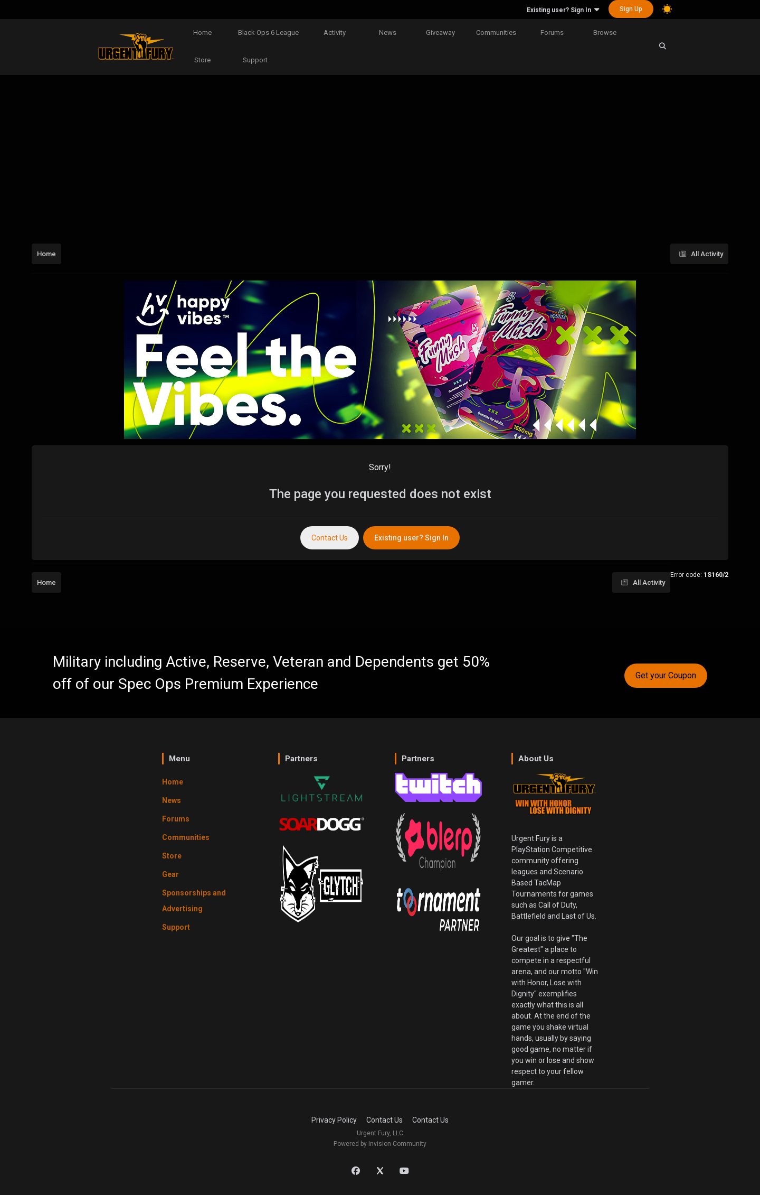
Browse (604, 32)
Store (202, 60)
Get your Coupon (665, 675)
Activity (335, 32)
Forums (552, 32)
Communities (496, 32)
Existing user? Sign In (563, 10)
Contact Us (329, 538)
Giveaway (440, 32)
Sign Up (631, 9)
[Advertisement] (380, 155)
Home (202, 32)
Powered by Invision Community (380, 1143)
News (387, 32)
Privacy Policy (334, 1120)
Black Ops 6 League (268, 32)
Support (255, 60)
